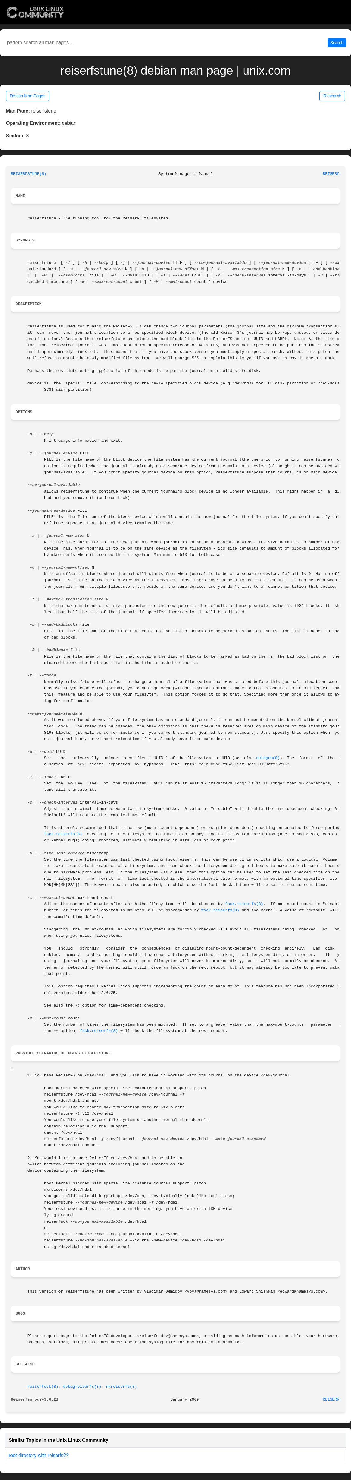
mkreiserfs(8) (121, 1386)
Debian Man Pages (27, 95)
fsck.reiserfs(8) (63, 834)
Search (337, 42)
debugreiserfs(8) (82, 1386)
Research (332, 95)
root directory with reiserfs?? (39, 1455)
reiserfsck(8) (43, 1386)
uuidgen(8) (268, 758)
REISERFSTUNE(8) (29, 174)
